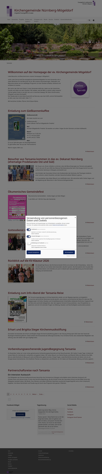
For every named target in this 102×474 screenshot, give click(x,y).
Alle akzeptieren (69, 252)
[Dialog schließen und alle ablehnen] (75, 217)
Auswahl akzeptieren (33, 252)
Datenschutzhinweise (58, 225)
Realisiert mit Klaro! (71, 255)
